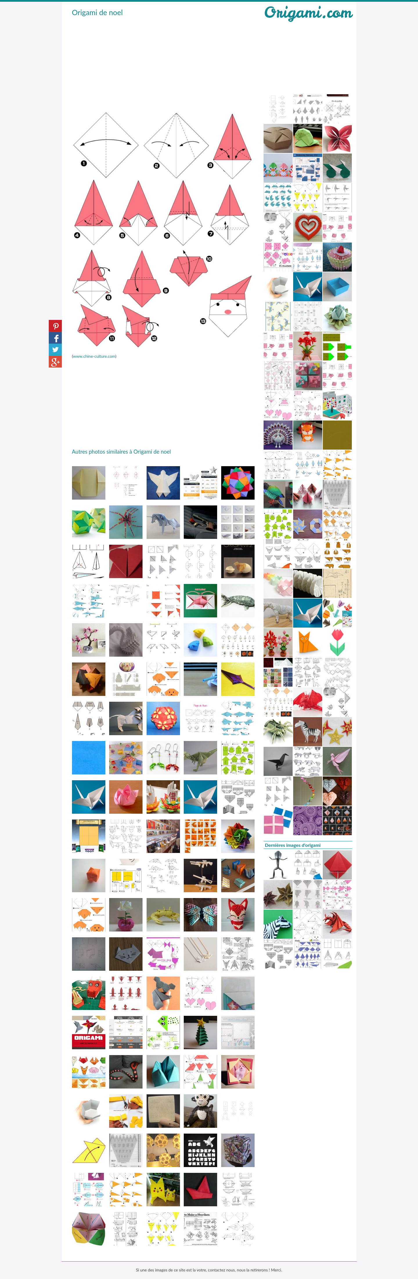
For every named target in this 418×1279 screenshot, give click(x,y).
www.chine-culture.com (94, 356)
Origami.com (308, 12)
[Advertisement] (163, 61)
